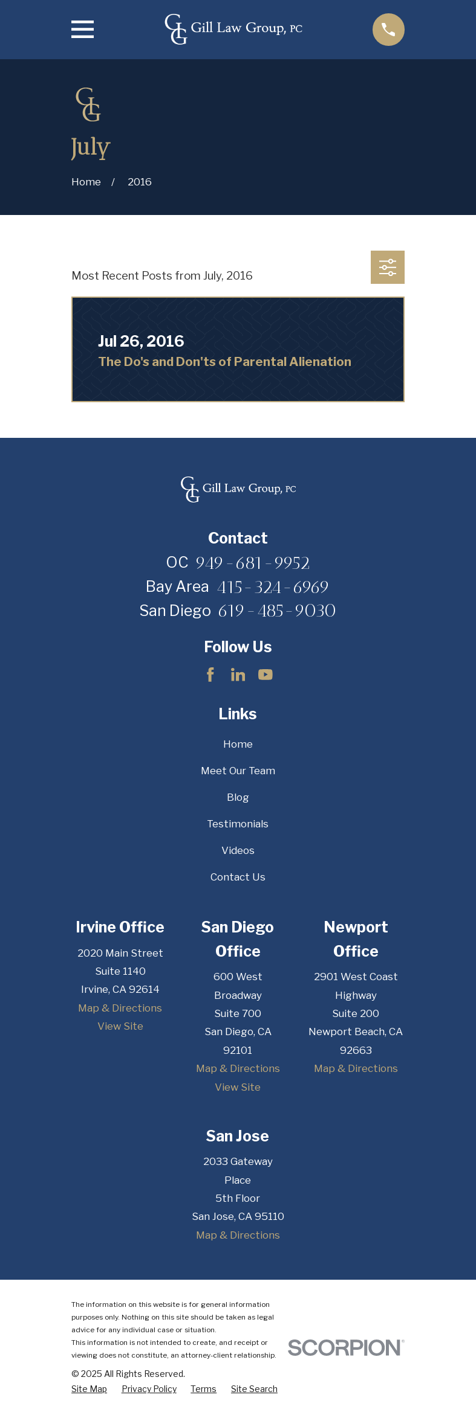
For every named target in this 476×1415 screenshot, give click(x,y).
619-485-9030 (277, 611)
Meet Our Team (238, 771)
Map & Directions (120, 1008)
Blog (238, 797)
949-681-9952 (252, 563)
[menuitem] (89, 1388)
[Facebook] (210, 674)
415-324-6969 (273, 587)
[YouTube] (265, 674)
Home (238, 744)
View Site (120, 1026)
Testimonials (238, 824)
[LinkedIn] (238, 674)
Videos (238, 850)
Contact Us (238, 877)
